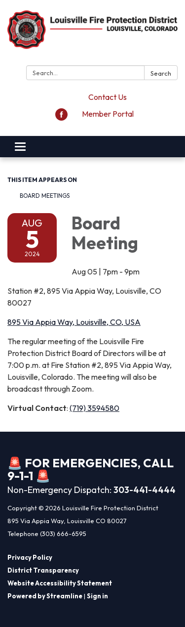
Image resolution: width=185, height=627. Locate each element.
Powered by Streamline (44, 596)
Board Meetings (45, 195)
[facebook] (61, 118)
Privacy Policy (29, 557)
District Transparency (43, 570)
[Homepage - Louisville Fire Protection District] (92, 34)
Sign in (97, 596)
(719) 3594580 (94, 408)
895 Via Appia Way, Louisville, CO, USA (74, 322)
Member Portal (108, 114)
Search (160, 73)
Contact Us (107, 97)
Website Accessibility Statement (59, 583)
